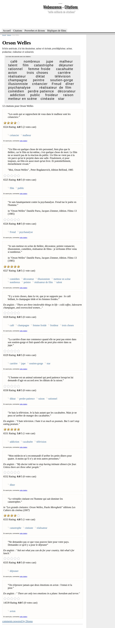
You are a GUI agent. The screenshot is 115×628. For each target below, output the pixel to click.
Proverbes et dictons (35, 30)
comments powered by (17, 621)
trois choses (37, 72)
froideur (51, 95)
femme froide (39, 69)
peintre (39, 80)
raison (68, 95)
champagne (17, 80)
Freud (56, 84)
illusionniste (18, 84)
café (14, 61)
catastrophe (44, 65)
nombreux (32, 61)
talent (12, 65)
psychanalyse (19, 87)
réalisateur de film (55, 87)
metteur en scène (22, 98)
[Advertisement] (60, 21)
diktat (40, 76)
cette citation (23, 141)
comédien (16, 91)
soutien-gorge (61, 80)
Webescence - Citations (60, 7)
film (26, 65)
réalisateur (17, 76)
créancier (40, 84)
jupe (49, 61)
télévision (63, 76)
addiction (17, 95)
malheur (66, 61)
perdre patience (41, 91)
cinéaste (47, 98)
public (35, 95)
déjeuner (66, 65)
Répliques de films (56, 30)
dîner (70, 84)
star (61, 98)
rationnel (15, 69)
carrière (64, 72)
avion (12, 72)
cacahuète (64, 69)
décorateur (67, 91)
